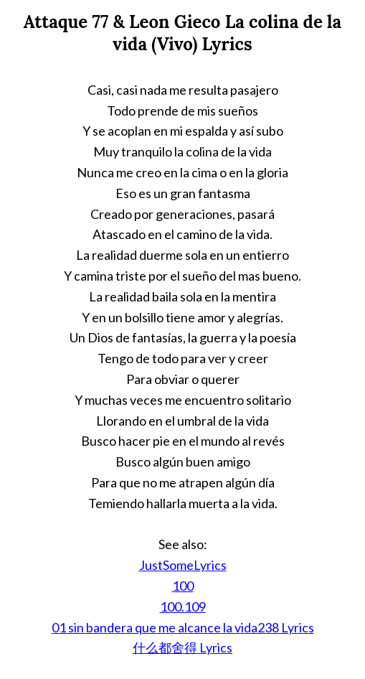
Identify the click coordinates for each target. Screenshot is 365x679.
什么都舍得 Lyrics (182, 647)
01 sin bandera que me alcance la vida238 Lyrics (183, 627)
